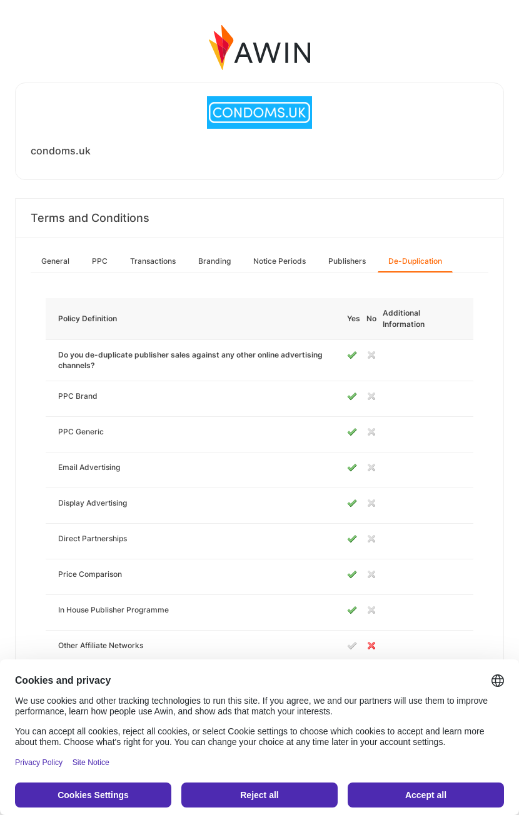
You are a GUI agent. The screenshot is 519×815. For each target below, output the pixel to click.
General (55, 261)
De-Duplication (415, 261)
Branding (214, 261)
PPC (100, 261)
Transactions (153, 261)
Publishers (347, 261)
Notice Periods (279, 261)
